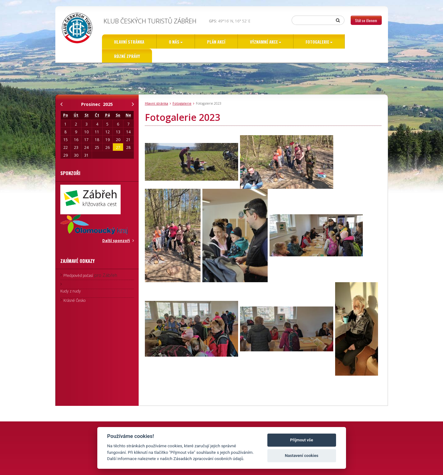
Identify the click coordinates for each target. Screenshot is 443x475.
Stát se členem (366, 20)
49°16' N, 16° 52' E (229, 21)
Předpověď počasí (78, 275)
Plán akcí (216, 42)
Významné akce (264, 42)
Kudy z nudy (70, 291)
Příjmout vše (301, 440)
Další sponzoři (116, 240)
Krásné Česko (74, 300)
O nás (174, 42)
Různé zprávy (127, 56)
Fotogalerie (317, 42)
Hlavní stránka (129, 42)
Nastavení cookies (301, 455)
